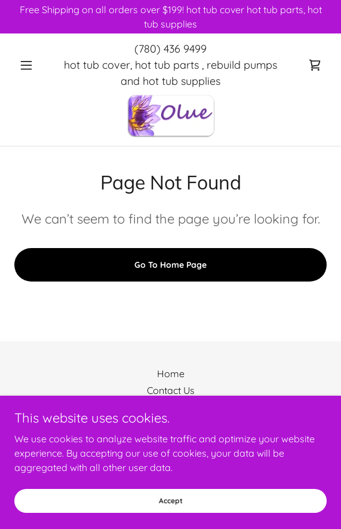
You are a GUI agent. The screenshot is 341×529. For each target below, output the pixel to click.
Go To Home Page (170, 264)
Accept (171, 500)
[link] (315, 65)
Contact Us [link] (171, 390)
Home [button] (171, 374)
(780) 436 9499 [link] (170, 49)
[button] (37, 65)
